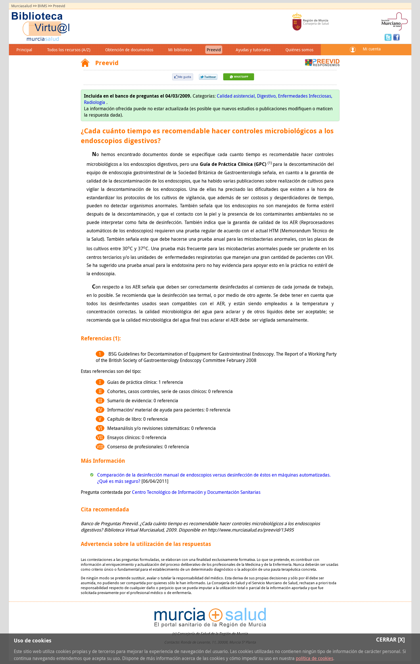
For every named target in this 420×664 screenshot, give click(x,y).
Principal (24, 49)
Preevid (59, 5)
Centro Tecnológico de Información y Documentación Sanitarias (196, 492)
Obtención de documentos (129, 49)
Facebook (396, 37)
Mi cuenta (372, 49)
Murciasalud (21, 5)
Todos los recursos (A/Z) (68, 49)
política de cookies (314, 658)
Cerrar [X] (390, 639)
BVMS (42, 5)
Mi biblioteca (180, 49)
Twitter (388, 37)
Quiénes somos (299, 49)
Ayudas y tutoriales (253, 49)
